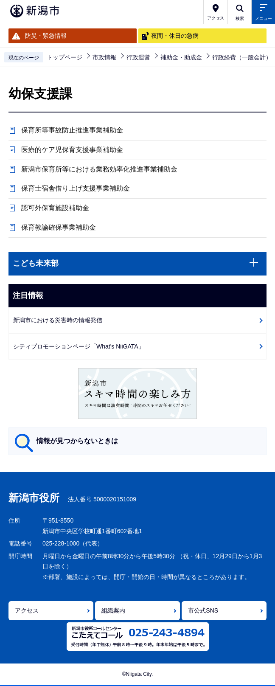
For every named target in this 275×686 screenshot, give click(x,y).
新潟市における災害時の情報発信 (57, 320)
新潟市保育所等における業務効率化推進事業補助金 (99, 169)
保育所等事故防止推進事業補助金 (72, 130)
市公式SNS (203, 610)
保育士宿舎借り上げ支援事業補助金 (75, 188)
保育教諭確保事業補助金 (58, 227)
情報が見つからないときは (77, 440)
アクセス (27, 610)
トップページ (64, 57)
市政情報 (104, 57)
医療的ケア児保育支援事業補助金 (72, 149)
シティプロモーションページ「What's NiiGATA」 (78, 346)
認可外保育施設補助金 (55, 207)
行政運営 (138, 57)
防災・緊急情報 (46, 35)
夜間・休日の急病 (175, 35)
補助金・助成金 (181, 57)
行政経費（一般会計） (242, 57)
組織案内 (113, 610)
